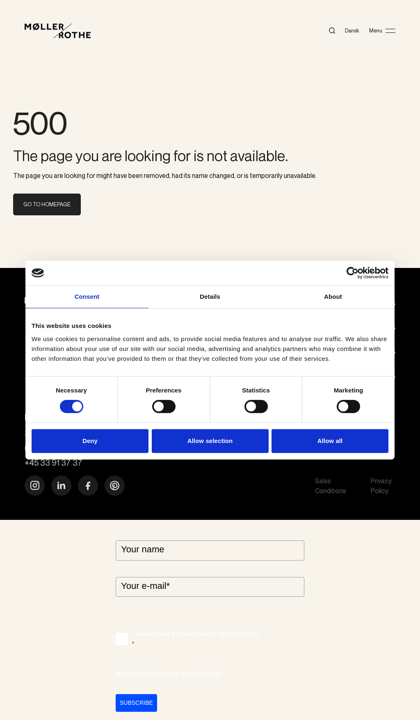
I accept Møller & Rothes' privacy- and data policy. (195, 639)
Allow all (330, 440)
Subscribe (136, 702)
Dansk (352, 30)
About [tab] (333, 296)
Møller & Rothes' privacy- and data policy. (168, 673)
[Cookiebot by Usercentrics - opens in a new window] (352, 273)
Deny (90, 440)
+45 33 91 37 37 (53, 462)
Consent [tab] (87, 296)
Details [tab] (210, 296)
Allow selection (210, 440)
